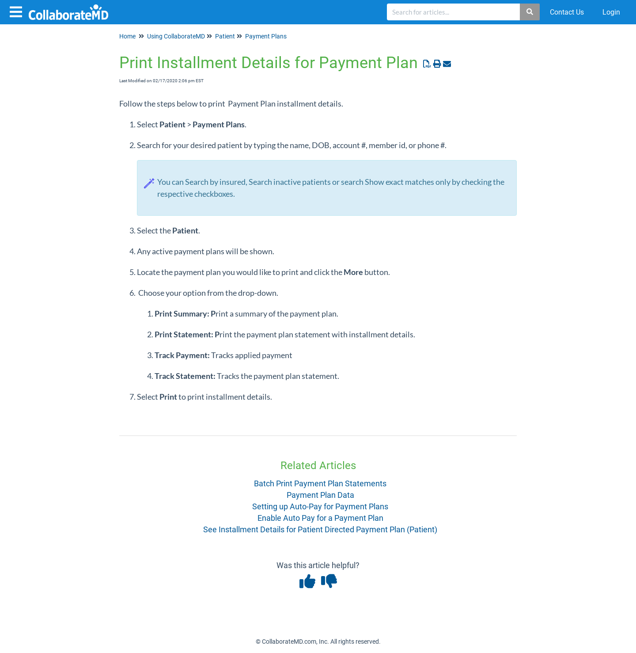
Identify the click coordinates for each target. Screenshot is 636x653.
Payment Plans (266, 36)
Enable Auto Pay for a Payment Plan (320, 518)
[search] (453, 12)
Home (127, 36)
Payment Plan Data (320, 495)
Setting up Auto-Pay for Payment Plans (320, 506)
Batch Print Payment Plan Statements (320, 483)
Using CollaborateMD (176, 36)
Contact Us (567, 12)
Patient (225, 36)
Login (611, 12)
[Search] (530, 12)
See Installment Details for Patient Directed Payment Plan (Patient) (320, 529)
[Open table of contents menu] (18, 11)
